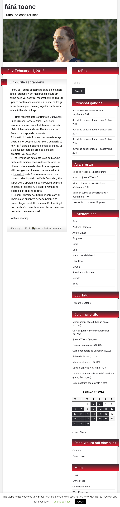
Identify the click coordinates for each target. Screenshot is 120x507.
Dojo (74, 249)
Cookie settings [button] (62, 501)
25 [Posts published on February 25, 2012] (106, 418)
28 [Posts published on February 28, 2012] (81, 423)
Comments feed (81, 486)
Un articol (19, 174)
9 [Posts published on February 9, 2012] (93, 409)
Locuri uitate (99, 171)
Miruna (76, 266)
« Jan (75, 432)
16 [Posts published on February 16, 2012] (93, 413)
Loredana (77, 261)
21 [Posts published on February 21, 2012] (81, 418)
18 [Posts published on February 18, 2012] (106, 413)
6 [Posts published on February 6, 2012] (75, 409)
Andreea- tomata (81, 227)
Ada (74, 221)
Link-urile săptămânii (27, 82)
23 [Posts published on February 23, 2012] (93, 418)
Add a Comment (52, 228)
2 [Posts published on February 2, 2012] (93, 404)
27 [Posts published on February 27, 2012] (75, 423)
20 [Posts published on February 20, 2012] (75, 418)
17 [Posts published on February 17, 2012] (99, 413)
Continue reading (19, 218)
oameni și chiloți (49, 145)
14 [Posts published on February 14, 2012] (81, 413)
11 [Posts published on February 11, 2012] (106, 409)
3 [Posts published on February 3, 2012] (99, 404)
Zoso (75, 283)
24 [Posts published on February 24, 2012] (99, 418)
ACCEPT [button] (80, 502)
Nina (37, 228)
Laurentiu (77, 202)
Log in (75, 475)
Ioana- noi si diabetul (83, 255)
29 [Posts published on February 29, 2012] (87, 423)
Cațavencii (56, 116)
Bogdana (77, 238)
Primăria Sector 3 (81, 302)
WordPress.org (80, 492)
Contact (76, 450)
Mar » (83, 432)
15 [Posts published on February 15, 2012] (87, 413)
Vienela (76, 278)
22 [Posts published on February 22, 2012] (87, 418)
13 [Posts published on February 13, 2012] (75, 413)
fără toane (20, 6)
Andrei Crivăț (79, 232)
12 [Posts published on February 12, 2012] (112, 409)
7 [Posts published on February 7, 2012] (81, 409)
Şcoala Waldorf (90, 177)
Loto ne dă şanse (96, 202)
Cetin (75, 244)
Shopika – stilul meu (83, 272)
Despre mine (79, 456)
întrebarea (39, 207)
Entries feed (78, 480)
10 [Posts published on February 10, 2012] (99, 409)
